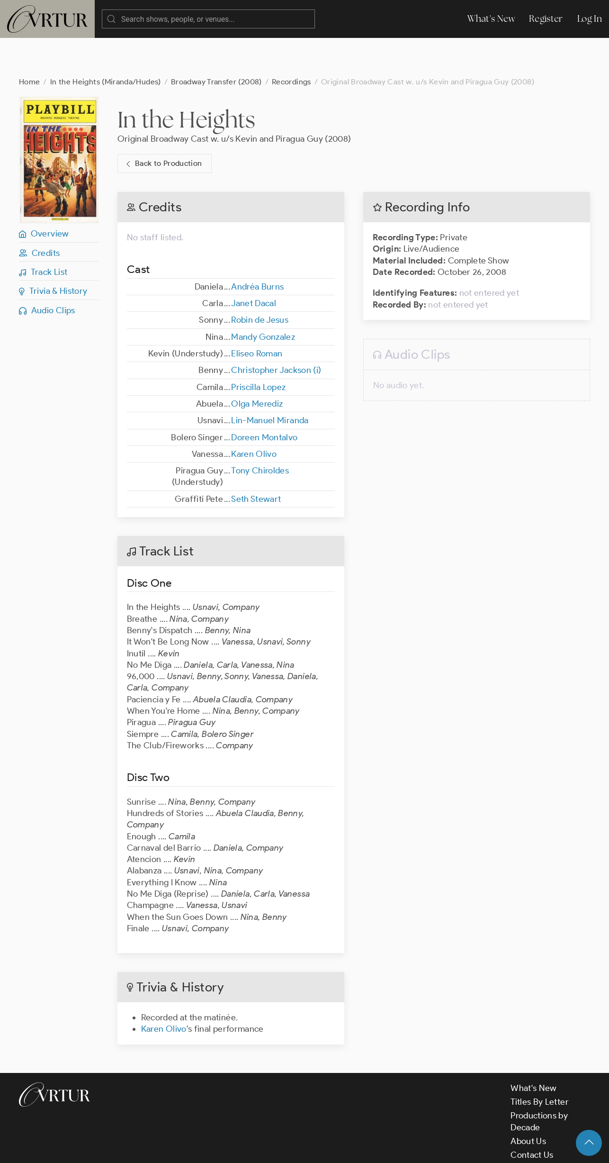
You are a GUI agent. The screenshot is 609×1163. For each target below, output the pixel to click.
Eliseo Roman (256, 315)
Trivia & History (53, 253)
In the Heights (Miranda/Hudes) (105, 43)
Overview (44, 196)
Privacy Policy (241, 1147)
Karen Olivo (254, 416)
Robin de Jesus (259, 282)
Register (546, 19)
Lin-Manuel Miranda (269, 382)
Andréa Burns (257, 249)
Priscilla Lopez (258, 349)
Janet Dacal (253, 265)
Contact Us (532, 1117)
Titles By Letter (539, 1064)
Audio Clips (47, 272)
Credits (39, 215)
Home (29, 43)
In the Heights (186, 81)
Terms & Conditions (171, 1147)
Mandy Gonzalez (263, 299)
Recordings (291, 43)
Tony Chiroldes (260, 432)
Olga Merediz (257, 366)
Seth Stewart (256, 461)
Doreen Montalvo (264, 399)
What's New (491, 19)
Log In (589, 19)
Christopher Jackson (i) (276, 332)
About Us (528, 1103)
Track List (43, 234)
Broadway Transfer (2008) (216, 43)
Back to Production (163, 126)
